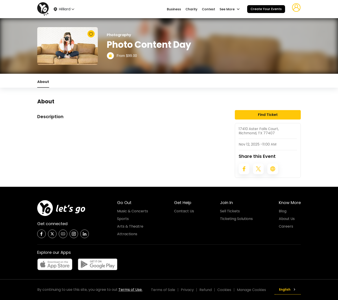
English (287, 289)
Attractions (127, 234)
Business (174, 9)
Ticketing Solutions (236, 218)
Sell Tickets (230, 211)
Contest (208, 9)
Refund (205, 289)
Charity (191, 9)
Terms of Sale (163, 289)
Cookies (224, 289)
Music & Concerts (132, 211)
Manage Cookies (251, 289)
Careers (286, 226)
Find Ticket (268, 114)
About (43, 81)
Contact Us (184, 211)
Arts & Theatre (130, 226)
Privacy (187, 289)
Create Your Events (266, 9)
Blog (282, 211)
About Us (287, 218)
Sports (123, 218)
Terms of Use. (130, 289)
